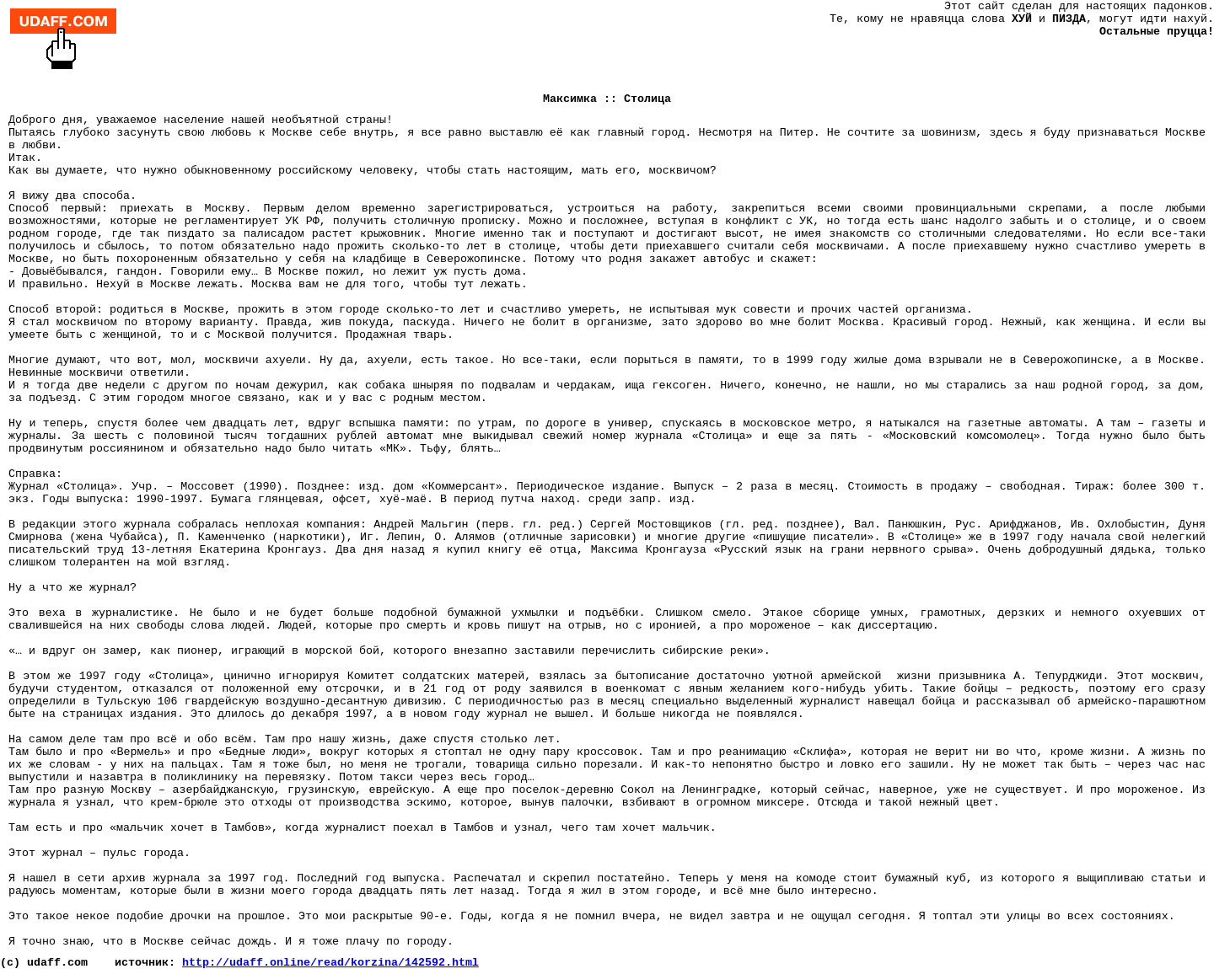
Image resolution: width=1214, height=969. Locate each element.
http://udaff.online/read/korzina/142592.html (330, 962)
